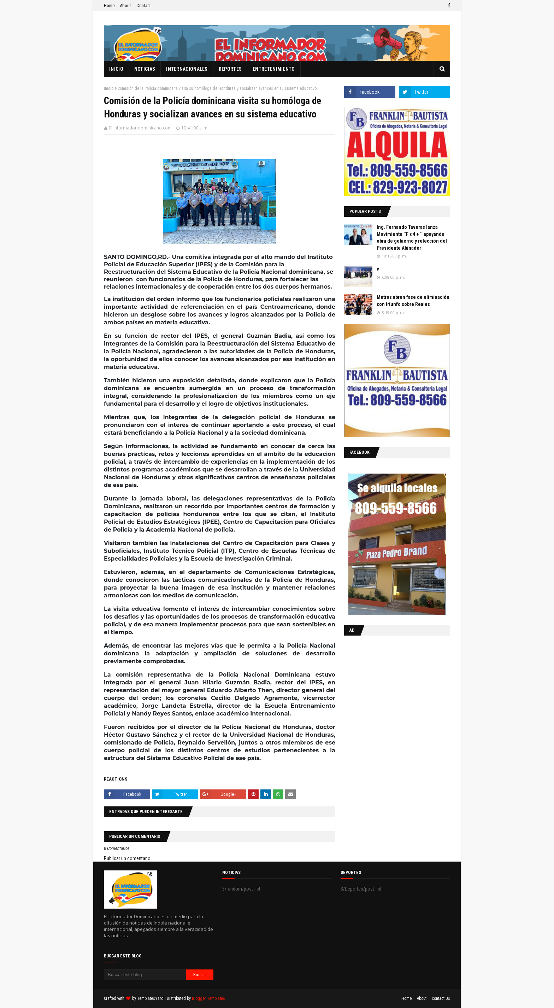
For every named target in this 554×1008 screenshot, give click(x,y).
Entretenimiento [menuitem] (274, 69)
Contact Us (441, 998)
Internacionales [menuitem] (187, 69)
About (125, 5)
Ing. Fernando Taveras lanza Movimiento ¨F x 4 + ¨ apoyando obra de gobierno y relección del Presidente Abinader (412, 237)
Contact (143, 5)
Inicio (108, 88)
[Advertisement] (388, 687)
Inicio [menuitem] (116, 69)
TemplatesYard (150, 998)
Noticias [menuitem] (144, 69)
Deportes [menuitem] (230, 69)
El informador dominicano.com (140, 128)
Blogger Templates (208, 998)
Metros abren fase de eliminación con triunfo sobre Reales (413, 300)
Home (109, 5)
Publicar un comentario (127, 858)
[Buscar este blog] (145, 974)
